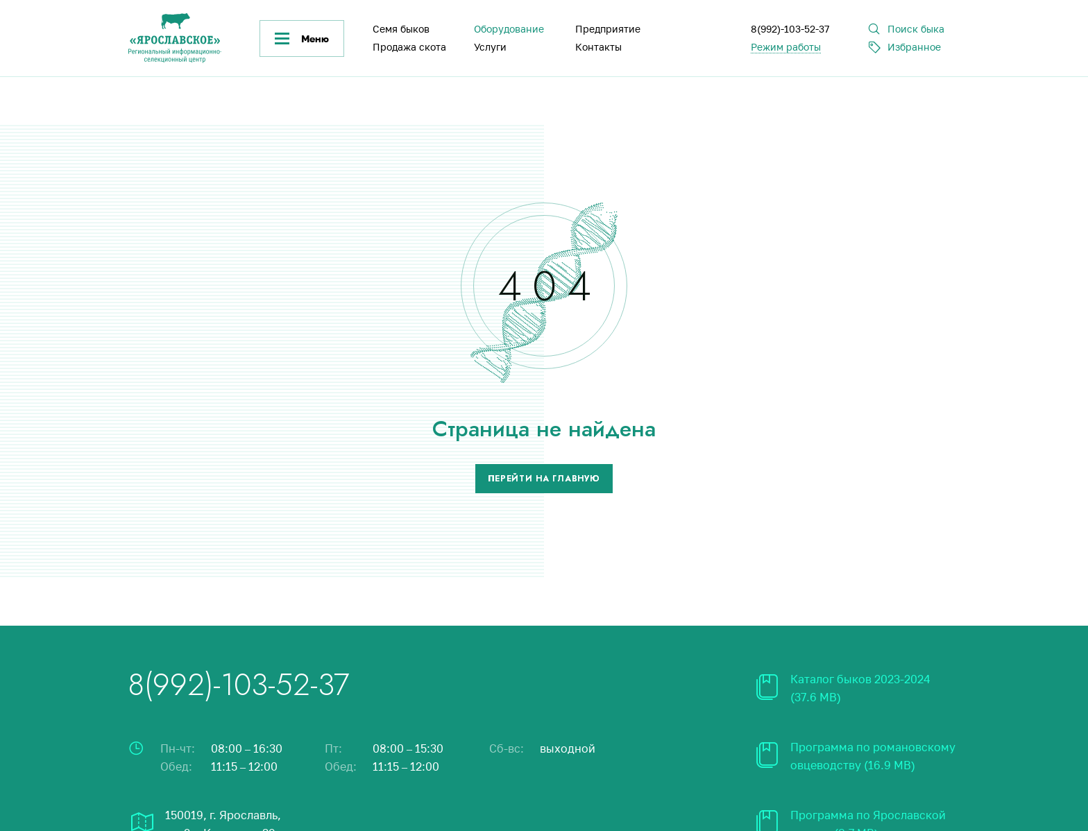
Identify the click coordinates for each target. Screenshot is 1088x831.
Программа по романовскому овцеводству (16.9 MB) (872, 756)
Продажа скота (409, 47)
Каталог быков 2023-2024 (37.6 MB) (860, 688)
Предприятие (607, 29)
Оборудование (509, 29)
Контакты (598, 47)
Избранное (914, 47)
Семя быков (401, 29)
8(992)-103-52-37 (790, 29)
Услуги (490, 47)
